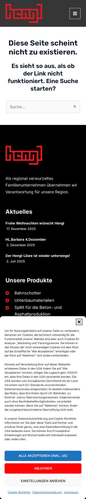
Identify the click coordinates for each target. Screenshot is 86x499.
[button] (79, 322)
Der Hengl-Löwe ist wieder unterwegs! (38, 256)
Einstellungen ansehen (43, 481)
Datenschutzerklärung (47, 492)
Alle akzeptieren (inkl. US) (43, 455)
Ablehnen (43, 468)
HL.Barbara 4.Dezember (26, 239)
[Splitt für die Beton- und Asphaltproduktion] (42, 311)
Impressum (71, 492)
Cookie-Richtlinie (19, 492)
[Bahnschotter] (22, 293)
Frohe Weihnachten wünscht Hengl (35, 223)
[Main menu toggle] (74, 13)
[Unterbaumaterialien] (29, 300)
